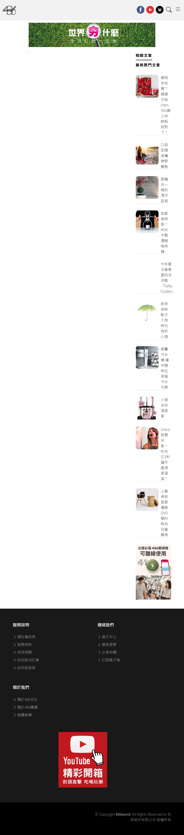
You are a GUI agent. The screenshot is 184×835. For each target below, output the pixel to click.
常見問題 (22, 652)
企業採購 (107, 652)
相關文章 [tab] (144, 55)
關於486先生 (25, 699)
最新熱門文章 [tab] (148, 65)
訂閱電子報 (109, 659)
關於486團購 (25, 707)
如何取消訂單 (26, 659)
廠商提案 (107, 644)
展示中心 (107, 636)
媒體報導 (22, 715)
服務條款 (22, 644)
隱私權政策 (24, 636)
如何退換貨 (24, 667)
